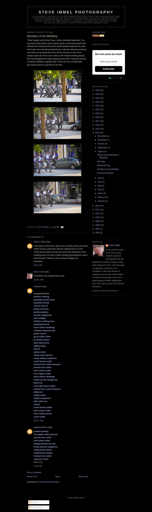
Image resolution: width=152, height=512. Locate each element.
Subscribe (108, 69)
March (101, 193)
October (101, 144)
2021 (97, 106)
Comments (36, 507)
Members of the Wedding (108, 169)
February (102, 197)
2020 (97, 109)
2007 (97, 229)
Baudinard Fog (103, 165)
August (101, 151)
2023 (97, 98)
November (102, 140)
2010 (97, 217)
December (102, 136)
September (103, 147)
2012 (97, 209)
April (100, 189)
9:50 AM (38, 265)
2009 (97, 221)
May (100, 185)
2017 (97, 121)
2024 (97, 94)
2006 (97, 233)
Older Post (83, 476)
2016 (97, 125)
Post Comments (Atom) (49, 482)
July (100, 178)
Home (58, 476)
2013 (97, 206)
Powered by (109, 78)
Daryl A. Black (40, 242)
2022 (97, 102)
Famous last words (105, 173)
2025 (97, 90)
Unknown (38, 286)
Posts (34, 502)
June (100, 182)
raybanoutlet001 (41, 427)
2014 (97, 132)
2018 (97, 117)
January (101, 201)
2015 (97, 129)
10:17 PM (38, 420)
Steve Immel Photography (76, 12)
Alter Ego (101, 161)
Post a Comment (34, 472)
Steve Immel (39, 272)
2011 (97, 213)
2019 (97, 113)
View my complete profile (105, 291)
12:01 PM (38, 280)
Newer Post (32, 476)
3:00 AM (38, 466)
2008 (97, 225)
